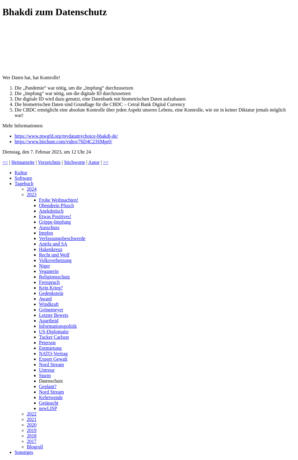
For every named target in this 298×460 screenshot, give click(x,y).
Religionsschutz (54, 276)
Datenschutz (51, 381)
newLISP (48, 408)
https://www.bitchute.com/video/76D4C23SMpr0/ (63, 141)
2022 (31, 413)
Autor (93, 162)
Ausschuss (49, 227)
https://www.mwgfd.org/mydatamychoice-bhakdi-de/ (66, 136)
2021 (31, 419)
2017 (31, 441)
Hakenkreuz (50, 249)
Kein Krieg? (51, 287)
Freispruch (49, 282)
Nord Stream (51, 364)
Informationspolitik (58, 326)
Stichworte (74, 162)
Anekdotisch (51, 211)
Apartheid (48, 320)
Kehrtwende (51, 397)
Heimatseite (22, 162)
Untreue (47, 370)
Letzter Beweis (53, 315)
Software (23, 178)
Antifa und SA (53, 243)
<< (5, 162)
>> (106, 162)
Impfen (46, 232)
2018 (31, 435)
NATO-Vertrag (53, 353)
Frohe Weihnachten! (58, 200)
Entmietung (50, 348)
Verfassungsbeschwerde (62, 238)
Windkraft (49, 304)
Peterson (47, 342)
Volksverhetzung (55, 260)
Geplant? (48, 386)
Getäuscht (48, 402)
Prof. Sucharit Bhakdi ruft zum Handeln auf (48, 47)
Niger (44, 265)
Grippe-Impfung (55, 222)
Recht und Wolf (54, 254)
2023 (31, 194)
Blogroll (35, 446)
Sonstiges (24, 452)
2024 (31, 189)
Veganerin (49, 271)
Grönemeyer (51, 309)
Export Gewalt (53, 359)
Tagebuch (24, 183)
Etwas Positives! (55, 216)
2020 (31, 424)
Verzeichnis (49, 162)
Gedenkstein (51, 293)
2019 (31, 430)
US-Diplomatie (54, 331)
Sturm (45, 375)
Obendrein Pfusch (56, 205)
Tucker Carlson (54, 337)
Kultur (21, 172)
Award (45, 298)
